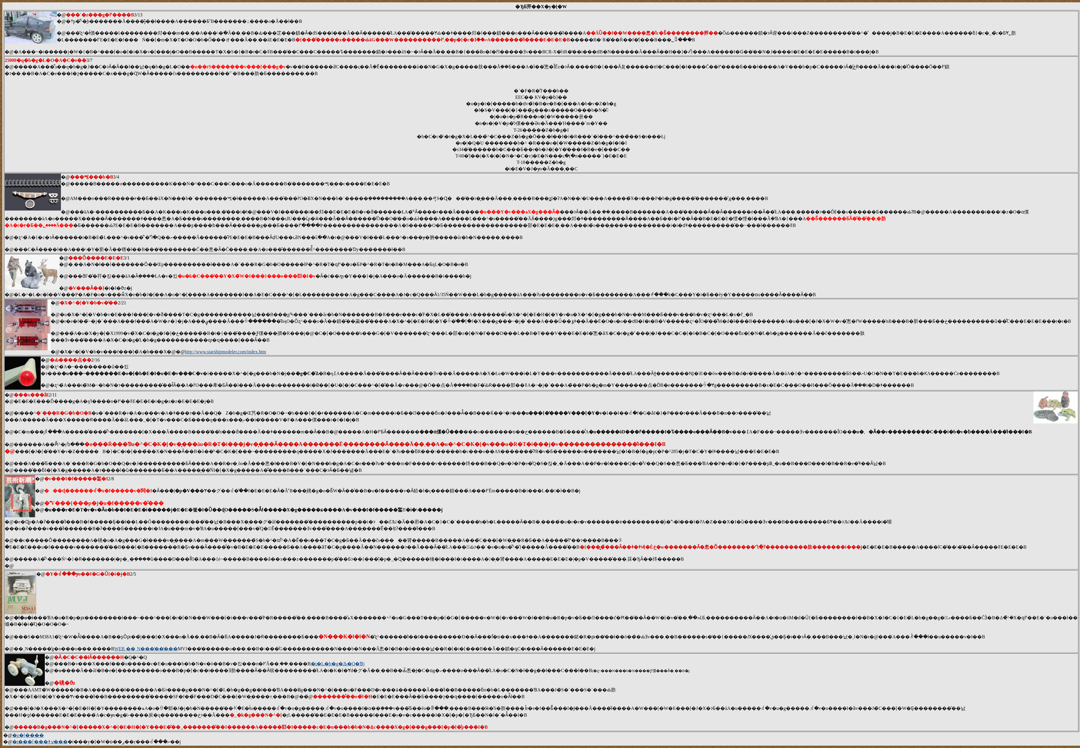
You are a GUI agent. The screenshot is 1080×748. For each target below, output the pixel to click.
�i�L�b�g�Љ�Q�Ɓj (338, 663)
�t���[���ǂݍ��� (40, 741)
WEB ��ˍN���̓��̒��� (146, 648)
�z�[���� (28, 735)
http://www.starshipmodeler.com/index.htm (225, 351)
